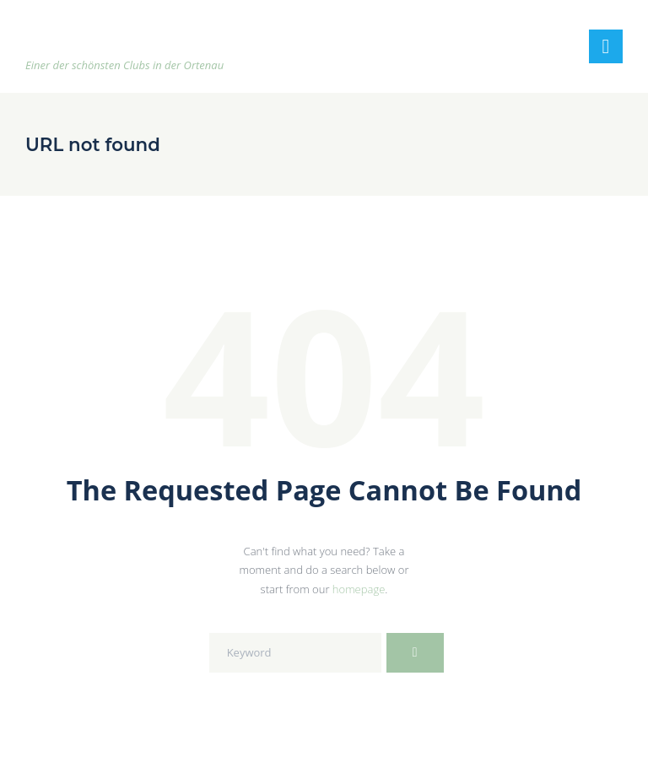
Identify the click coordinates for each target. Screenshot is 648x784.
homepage (358, 589)
